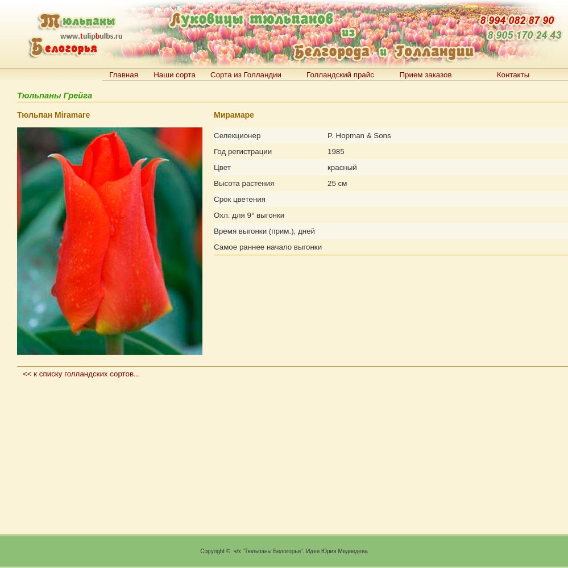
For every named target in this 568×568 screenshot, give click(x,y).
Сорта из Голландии (245, 75)
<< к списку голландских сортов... (81, 374)
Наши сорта (175, 75)
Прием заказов (425, 75)
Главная (123, 75)
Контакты (513, 75)
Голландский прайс (340, 75)
